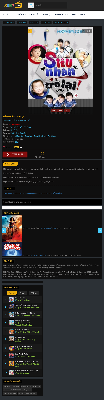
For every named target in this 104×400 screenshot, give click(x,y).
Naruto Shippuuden (22, 330)
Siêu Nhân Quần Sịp (38, 255)
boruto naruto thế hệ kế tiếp (13, 390)
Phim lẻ (33, 15)
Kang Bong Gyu (21, 133)
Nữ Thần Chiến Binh (48, 228)
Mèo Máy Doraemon (22, 320)
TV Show (70, 15)
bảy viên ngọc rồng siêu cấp (30, 386)
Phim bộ (45, 15)
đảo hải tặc (15, 386)
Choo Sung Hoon (27, 136)
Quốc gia (21, 15)
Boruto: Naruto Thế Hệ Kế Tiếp (26, 371)
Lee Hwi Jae (15, 136)
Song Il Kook (38, 136)
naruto (21, 393)
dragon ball (27, 390)
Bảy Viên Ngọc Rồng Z (23, 347)
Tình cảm (20, 127)
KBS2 (13, 133)
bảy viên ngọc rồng (10, 393)
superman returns (43, 193)
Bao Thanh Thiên (21, 354)
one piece (7, 386)
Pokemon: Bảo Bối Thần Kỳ (25, 313)
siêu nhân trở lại (10, 193)
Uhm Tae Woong (50, 136)
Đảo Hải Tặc (19, 298)
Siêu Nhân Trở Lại (61, 22)
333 (67, 111)
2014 (17, 142)
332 (60, 111)
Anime (82, 15)
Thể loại (8, 15)
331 (53, 111)
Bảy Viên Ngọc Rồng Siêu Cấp (26, 362)
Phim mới (58, 15)
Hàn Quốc (14, 130)
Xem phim (15, 154)
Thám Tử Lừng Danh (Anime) (26, 305)
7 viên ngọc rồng (30, 393)
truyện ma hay (56, 193)
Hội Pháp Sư (20, 337)
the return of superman (26, 193)
